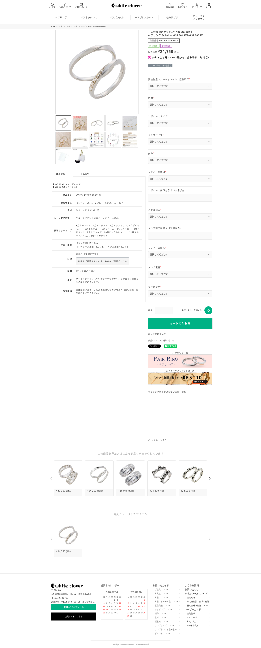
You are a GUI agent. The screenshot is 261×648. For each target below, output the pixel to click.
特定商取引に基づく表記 (198, 601)
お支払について (167, 593)
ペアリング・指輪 (63, 26)
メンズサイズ (156, 135)
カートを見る (198, 625)
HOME (53, 26)
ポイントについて (167, 633)
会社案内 (198, 597)
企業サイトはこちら (74, 617)
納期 (151, 98)
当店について (65, 5)
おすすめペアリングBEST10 (180, 377)
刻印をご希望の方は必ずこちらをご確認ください (102, 261)
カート (209, 5)
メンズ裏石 (155, 267)
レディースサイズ (158, 116)
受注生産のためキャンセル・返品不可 (169, 79)
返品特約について (157, 334)
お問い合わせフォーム (74, 607)
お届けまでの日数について (167, 601)
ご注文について (167, 589)
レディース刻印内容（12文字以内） (167, 190)
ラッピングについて (167, 609)
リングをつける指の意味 (167, 629)
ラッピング (155, 287)
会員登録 (198, 613)
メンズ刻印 (155, 210)
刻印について (167, 613)
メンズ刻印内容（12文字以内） (165, 228)
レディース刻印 (157, 172)
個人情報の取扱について (198, 605)
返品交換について (167, 605)
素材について (167, 617)
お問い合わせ (81, 5)
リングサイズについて (167, 625)
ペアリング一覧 (180, 360)
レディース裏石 (157, 248)
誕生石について (167, 621)
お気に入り (183, 5)
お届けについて (167, 597)
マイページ (197, 5)
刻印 (151, 153)
